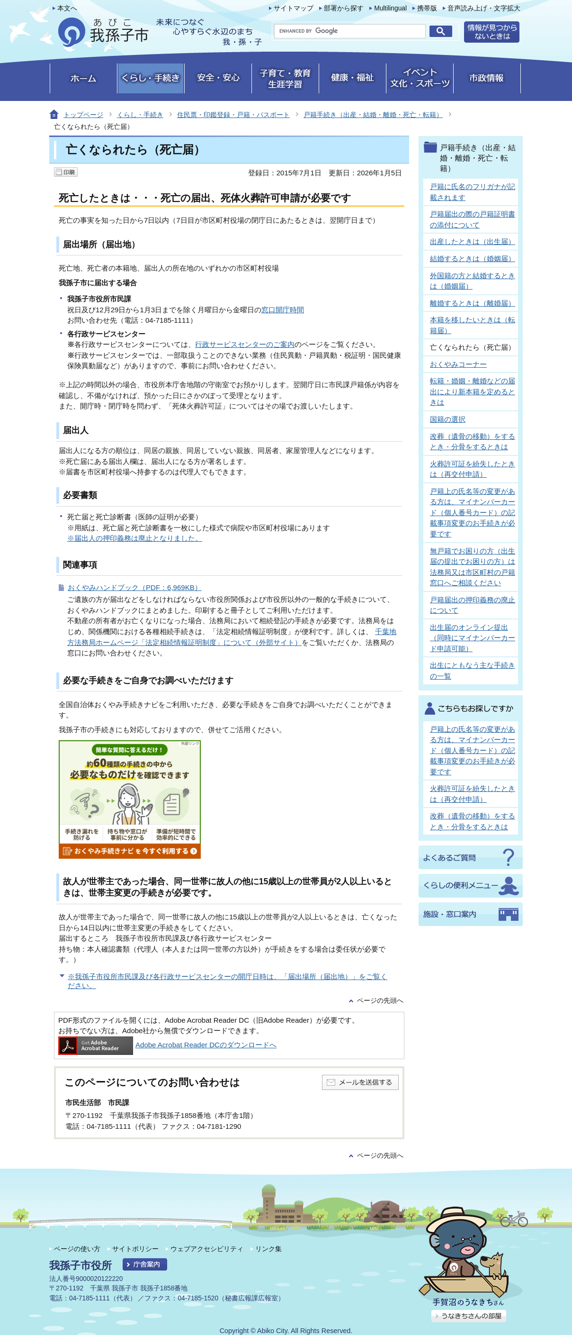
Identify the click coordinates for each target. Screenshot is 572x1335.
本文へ (67, 8)
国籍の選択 (447, 419)
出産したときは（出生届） (472, 241)
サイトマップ (293, 8)
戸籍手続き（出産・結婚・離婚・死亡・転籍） (373, 114)
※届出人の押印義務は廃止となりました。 (134, 538)
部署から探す (344, 8)
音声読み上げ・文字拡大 (483, 8)
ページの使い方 (77, 1249)
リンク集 (268, 1249)
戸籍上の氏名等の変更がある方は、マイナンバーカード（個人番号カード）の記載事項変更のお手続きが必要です (472, 512)
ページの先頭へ (380, 1000)
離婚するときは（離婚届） (472, 303)
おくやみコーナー (458, 364)
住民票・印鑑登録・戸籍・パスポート (233, 114)
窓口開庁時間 (282, 310)
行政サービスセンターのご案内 (245, 344)
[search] (350, 31)
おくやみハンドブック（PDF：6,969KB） (135, 587)
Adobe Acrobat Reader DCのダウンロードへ (167, 1045)
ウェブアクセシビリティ (206, 1249)
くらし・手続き (140, 114)
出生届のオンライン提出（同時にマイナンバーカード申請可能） (472, 638)
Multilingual (390, 8)
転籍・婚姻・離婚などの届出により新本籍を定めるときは (472, 391)
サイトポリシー (135, 1249)
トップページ (83, 114)
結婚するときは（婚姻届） (472, 258)
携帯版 (427, 8)
